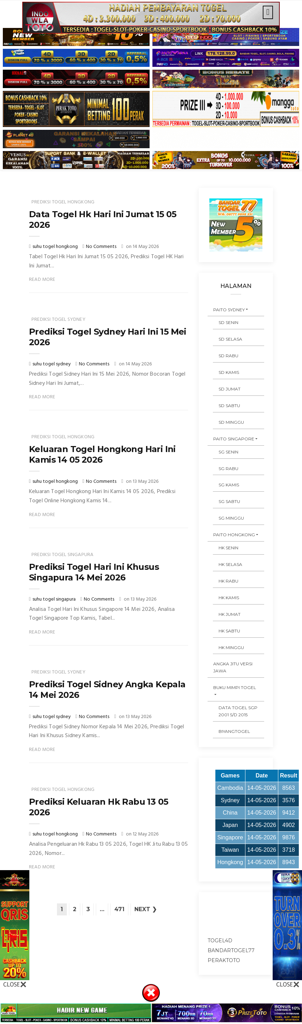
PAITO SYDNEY (229, 309)
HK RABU (228, 581)
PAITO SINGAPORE (233, 438)
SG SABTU (229, 501)
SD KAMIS (229, 372)
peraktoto (224, 960)
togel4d (220, 940)
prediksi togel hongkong (62, 202)
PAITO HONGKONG (234, 534)
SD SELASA (230, 339)
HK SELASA (230, 564)
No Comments (101, 247)
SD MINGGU (231, 422)
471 (119, 909)
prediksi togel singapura (62, 555)
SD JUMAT (229, 389)
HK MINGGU (231, 647)
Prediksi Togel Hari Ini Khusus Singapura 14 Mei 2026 (94, 572)
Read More (42, 280)
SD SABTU (229, 405)
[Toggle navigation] (268, 12)
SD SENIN (228, 322)
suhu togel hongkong (56, 247)
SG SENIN (228, 452)
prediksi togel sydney (58, 320)
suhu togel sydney (52, 364)
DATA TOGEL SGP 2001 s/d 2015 (238, 711)
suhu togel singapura (55, 599)
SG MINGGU (231, 518)
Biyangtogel (234, 731)
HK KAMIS (229, 597)
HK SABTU (229, 631)
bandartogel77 (231, 950)
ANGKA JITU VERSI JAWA (232, 667)
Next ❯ (145, 909)
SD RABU (228, 355)
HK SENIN (228, 547)
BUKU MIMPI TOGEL (234, 687)
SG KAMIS (229, 484)
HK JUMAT (229, 614)
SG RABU (228, 468)
